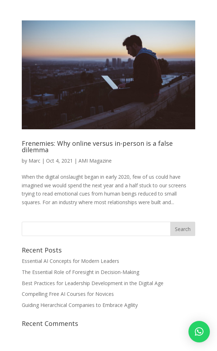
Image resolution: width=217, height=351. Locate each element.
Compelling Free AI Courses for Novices (68, 293)
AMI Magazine (95, 160)
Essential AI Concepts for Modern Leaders (70, 261)
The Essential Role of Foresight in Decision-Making (80, 272)
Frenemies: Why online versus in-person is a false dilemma (97, 146)
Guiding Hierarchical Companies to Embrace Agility (80, 305)
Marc (34, 160)
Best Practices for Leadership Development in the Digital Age (92, 283)
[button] (199, 331)
